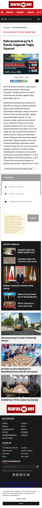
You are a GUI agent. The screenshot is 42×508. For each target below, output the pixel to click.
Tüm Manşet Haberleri (10, 448)
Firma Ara (5, 454)
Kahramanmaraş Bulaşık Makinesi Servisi (21, 487)
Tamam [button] (21, 503)
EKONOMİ (24, 432)
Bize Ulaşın (25, 456)
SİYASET (20, 12)
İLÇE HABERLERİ (8, 429)
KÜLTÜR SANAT (7, 438)
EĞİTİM (5, 432)
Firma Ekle (24, 454)
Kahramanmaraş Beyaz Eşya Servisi (14, 482)
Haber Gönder (7, 451)
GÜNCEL (9, 12)
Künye (4, 456)
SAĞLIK (30, 12)
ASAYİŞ (24, 429)
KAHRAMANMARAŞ (20, 28)
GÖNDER (33, 218)
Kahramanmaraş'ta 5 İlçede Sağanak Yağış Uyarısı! (18, 169)
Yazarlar (24, 448)
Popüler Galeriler (27, 451)
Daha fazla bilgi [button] (21, 498)
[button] (40, 12)
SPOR (23, 426)
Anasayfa (6, 28)
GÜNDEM (24, 435)
